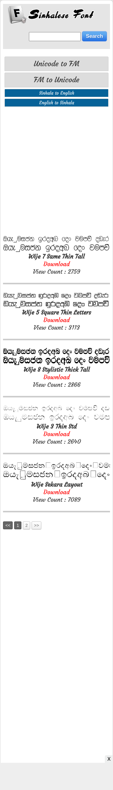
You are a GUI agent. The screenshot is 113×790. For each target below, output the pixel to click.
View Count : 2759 (56, 264)
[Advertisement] (56, 171)
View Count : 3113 (56, 319)
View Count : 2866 (57, 377)
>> (36, 525)
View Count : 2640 (57, 434)
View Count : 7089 (56, 492)
